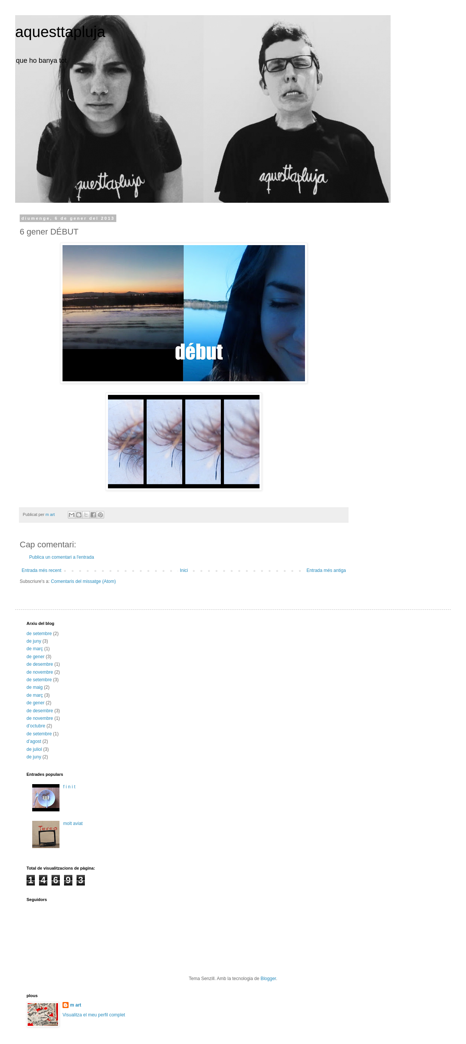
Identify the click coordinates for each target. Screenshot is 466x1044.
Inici (184, 570)
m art (75, 1005)
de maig (35, 687)
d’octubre (36, 726)
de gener (35, 656)
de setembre (39, 633)
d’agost (34, 741)
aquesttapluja (60, 31)
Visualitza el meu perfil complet (94, 1015)
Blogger (268, 978)
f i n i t (69, 786)
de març (35, 648)
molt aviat (73, 823)
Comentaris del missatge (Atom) (83, 581)
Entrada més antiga (326, 570)
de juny (34, 641)
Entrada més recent (41, 570)
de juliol (34, 749)
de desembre (40, 664)
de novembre (40, 672)
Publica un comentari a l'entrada (61, 557)
